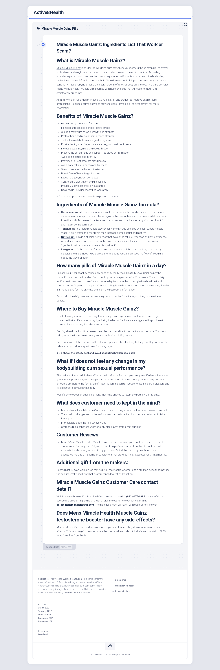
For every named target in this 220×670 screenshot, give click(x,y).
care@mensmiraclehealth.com (75, 504)
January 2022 (44, 614)
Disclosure (69, 592)
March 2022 (43, 607)
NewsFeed (66, 547)
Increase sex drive (71, 148)
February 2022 (44, 611)
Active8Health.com (72, 579)
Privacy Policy (122, 591)
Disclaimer (120, 580)
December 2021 (45, 618)
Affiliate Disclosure (124, 586)
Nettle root (68, 236)
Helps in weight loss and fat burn (79, 123)
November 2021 (45, 621)
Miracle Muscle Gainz (69, 67)
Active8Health (49, 12)
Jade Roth (54, 547)
